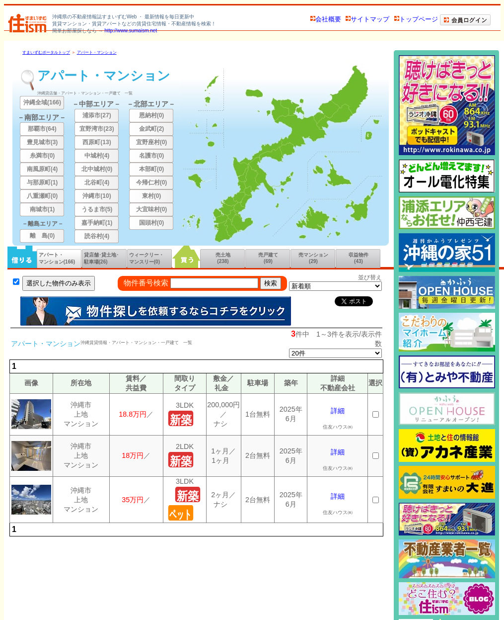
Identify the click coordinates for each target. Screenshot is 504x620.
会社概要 (325, 19)
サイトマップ (367, 19)
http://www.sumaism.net (131, 30)
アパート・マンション (97, 52)
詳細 (338, 411)
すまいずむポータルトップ (46, 52)
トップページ (416, 19)
